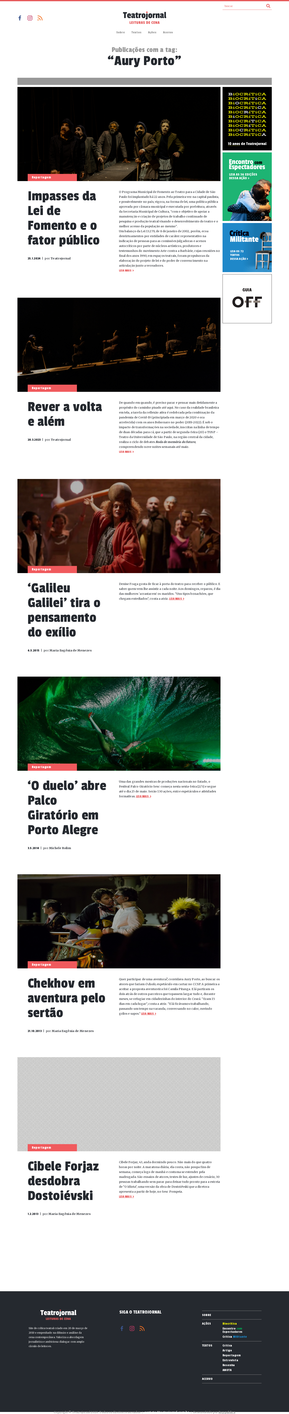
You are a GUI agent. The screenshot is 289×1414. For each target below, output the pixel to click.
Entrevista (230, 1360)
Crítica (235, 1337)
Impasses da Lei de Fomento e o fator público (64, 218)
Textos (136, 32)
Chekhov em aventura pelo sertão (67, 998)
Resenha (229, 1365)
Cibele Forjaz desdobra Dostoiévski (63, 1181)
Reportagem (232, 1355)
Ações (152, 32)
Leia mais (125, 270)
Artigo (227, 1350)
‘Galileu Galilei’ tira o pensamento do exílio (64, 610)
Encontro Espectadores (233, 1330)
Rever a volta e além (65, 414)
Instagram (29, 18)
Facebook (19, 18)
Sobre (120, 32)
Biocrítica (230, 1323)
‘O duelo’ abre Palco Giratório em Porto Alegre (67, 808)
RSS (40, 18)
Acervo (168, 32)
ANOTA (227, 1370)
